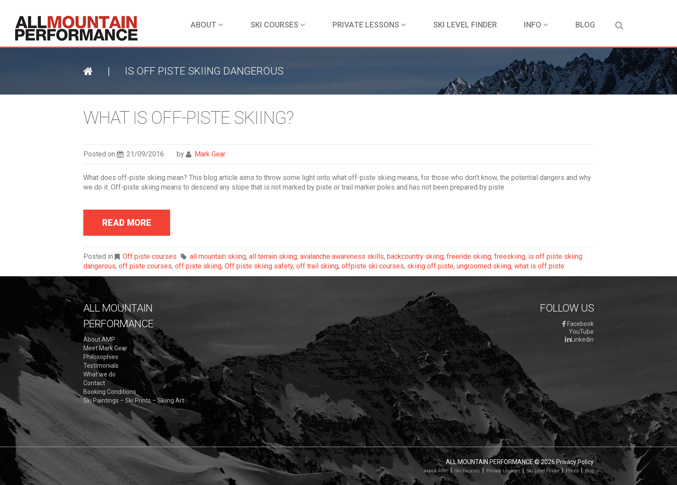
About (207, 24)
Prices (572, 471)
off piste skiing (198, 266)
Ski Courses (277, 24)
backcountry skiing (415, 256)
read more (126, 222)
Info (536, 24)
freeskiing (509, 256)
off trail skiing (317, 266)
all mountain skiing (218, 256)
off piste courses (145, 266)
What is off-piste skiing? (188, 118)
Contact (94, 383)
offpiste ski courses (373, 266)
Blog (585, 24)
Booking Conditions (109, 391)
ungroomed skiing (484, 266)
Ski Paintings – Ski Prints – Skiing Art (133, 400)
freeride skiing (469, 256)
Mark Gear (210, 154)
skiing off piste (430, 266)
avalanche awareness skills (342, 256)
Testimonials (101, 365)
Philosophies (100, 356)
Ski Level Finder (465, 24)
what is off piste (539, 266)
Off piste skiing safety (259, 266)
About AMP (99, 339)
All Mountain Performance (489, 461)
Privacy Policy (575, 461)
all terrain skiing (273, 256)
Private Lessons (369, 24)
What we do (99, 374)
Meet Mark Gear (105, 348)
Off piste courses (150, 256)
